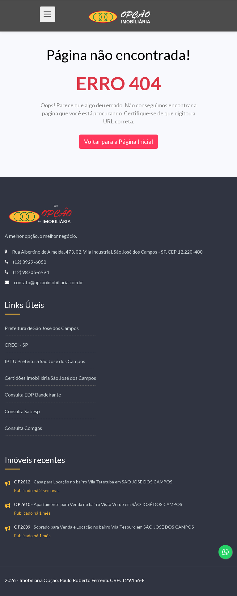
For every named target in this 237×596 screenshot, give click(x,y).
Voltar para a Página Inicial (118, 141)
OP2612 (22, 481)
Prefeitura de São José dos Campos (42, 328)
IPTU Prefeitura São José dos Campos (45, 361)
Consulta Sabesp (22, 411)
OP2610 (22, 504)
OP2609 (22, 527)
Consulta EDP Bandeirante (33, 394)
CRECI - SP (16, 345)
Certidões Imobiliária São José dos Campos (50, 378)
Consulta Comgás (23, 428)
